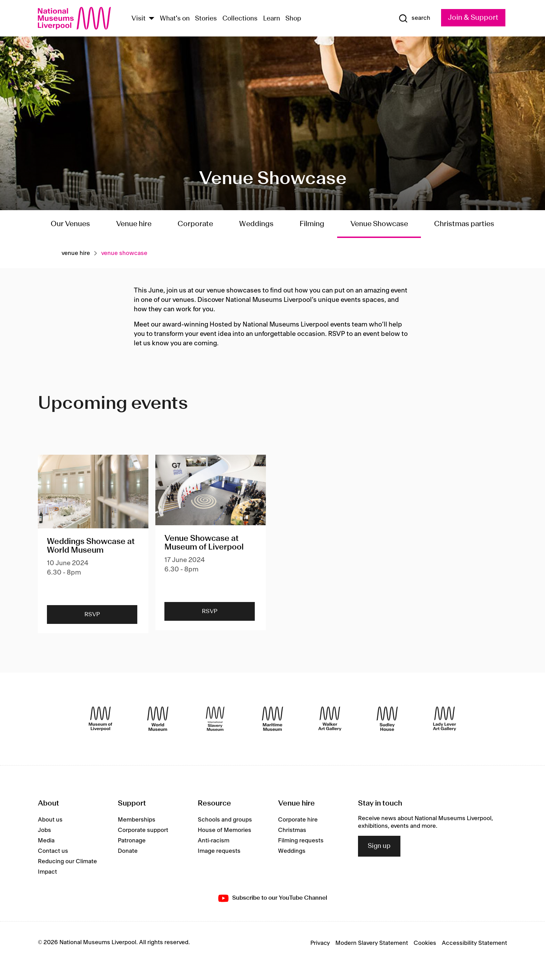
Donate (128, 851)
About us (50, 820)
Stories (206, 18)
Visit (138, 18)
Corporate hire (298, 820)
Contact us (53, 851)
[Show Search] (414, 18)
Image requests (219, 851)
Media (46, 841)
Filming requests (301, 841)
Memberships (136, 820)
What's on (175, 18)
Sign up (379, 846)
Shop (293, 18)
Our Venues (70, 224)
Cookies (425, 943)
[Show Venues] (151, 19)
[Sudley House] (387, 719)
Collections (240, 18)
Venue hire (134, 224)
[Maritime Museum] (272, 719)
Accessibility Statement (474, 943)
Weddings (256, 224)
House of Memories (224, 830)
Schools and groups (225, 820)
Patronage (132, 841)
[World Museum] (158, 719)
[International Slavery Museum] (215, 719)
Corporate (195, 224)
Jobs (44, 830)
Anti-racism (213, 841)
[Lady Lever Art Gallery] (444, 719)
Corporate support (143, 830)
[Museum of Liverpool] (100, 719)
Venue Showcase (379, 224)
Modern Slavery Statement (371, 943)
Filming (312, 224)
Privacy (320, 943)
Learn (271, 18)
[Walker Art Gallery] (330, 719)
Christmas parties (464, 224)
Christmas (292, 830)
